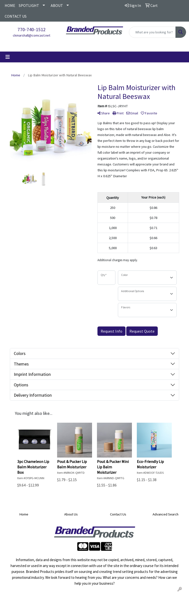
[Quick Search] (152, 32)
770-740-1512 (31, 29)
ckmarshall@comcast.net (31, 35)
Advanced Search (165, 514)
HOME (10, 5)
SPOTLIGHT (29, 5)
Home (23, 514)
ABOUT (57, 5)
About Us (71, 514)
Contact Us (118, 514)
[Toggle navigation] (7, 57)
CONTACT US (16, 16)
